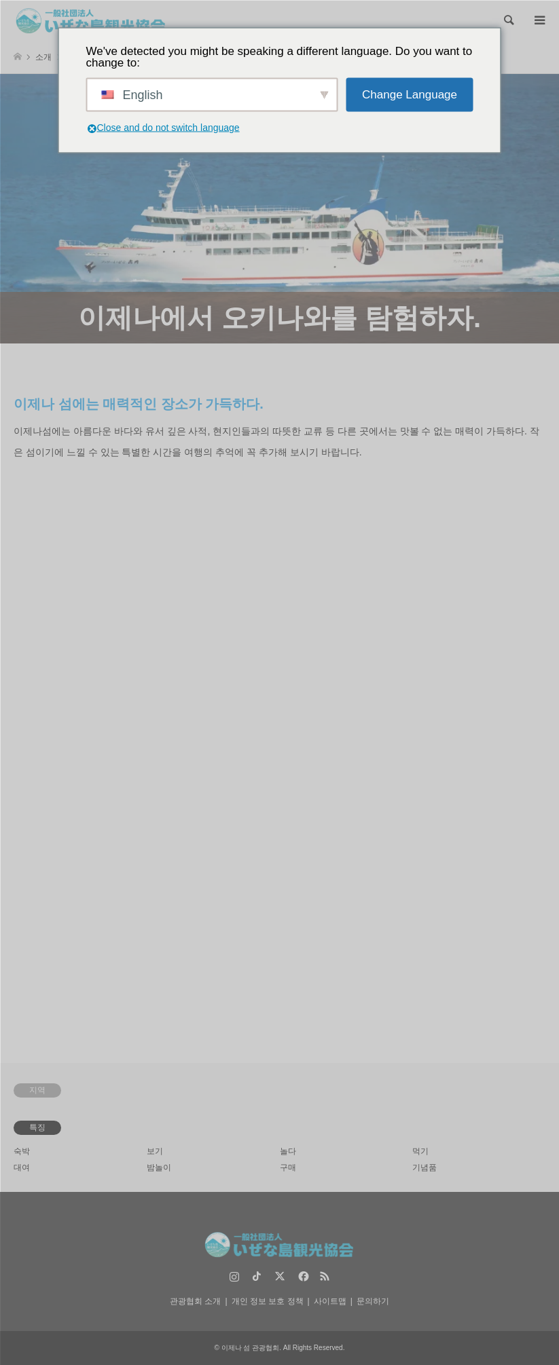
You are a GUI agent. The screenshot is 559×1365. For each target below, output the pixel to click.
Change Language (409, 94)
